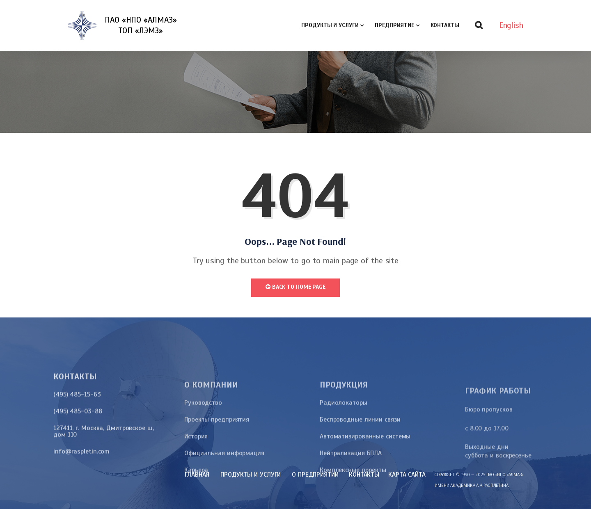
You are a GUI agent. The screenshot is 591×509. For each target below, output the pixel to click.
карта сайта (407, 474)
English (511, 25)
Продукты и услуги (329, 25)
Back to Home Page (295, 286)
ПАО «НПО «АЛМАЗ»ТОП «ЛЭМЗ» (140, 25)
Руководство (203, 456)
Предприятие (394, 25)
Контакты (445, 25)
